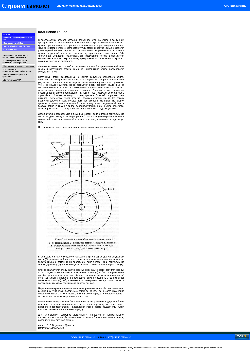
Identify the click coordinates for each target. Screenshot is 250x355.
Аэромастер (57, 328)
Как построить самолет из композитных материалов (14, 62)
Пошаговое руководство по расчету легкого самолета (15, 56)
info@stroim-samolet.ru (119, 337)
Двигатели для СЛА (12, 80)
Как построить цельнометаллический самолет (16, 70)
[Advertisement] (61, 19)
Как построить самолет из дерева (18, 66)
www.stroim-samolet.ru (83, 337)
